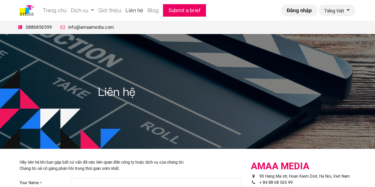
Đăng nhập (299, 10)
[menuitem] (55, 10)
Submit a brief (184, 10)
